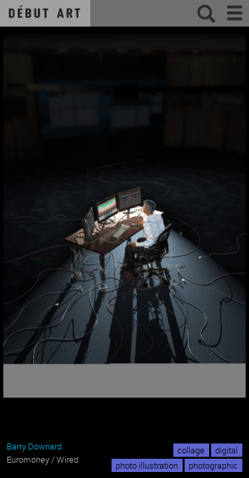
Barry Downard (34, 446)
